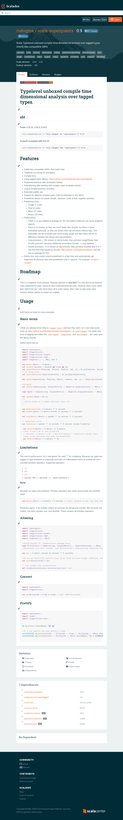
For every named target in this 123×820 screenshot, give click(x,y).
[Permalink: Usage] (19, 309)
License (22, 798)
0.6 (36, 65)
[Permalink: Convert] (19, 582)
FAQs (21, 792)
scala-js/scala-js (31, 708)
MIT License (91, 31)
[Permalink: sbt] (19, 124)
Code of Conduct (26, 795)
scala (28, 52)
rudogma (25, 30)
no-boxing (74, 57)
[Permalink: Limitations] (19, 453)
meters (56, 52)
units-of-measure (89, 52)
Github (23, 764)
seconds (36, 52)
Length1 (94, 259)
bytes (39, 57)
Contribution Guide (27, 778)
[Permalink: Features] (19, 166)
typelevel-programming (71, 52)
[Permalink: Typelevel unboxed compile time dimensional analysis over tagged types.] (19, 110)
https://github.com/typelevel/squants (77, 250)
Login (115, 19)
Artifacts (34, 74)
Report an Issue (26, 781)
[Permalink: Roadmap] (19, 279)
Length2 (27, 263)
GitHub (23, 36)
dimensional (46, 52)
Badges (57, 74)
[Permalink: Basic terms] (19, 324)
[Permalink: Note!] (19, 488)
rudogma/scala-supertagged (36, 697)
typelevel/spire (30, 724)
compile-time (29, 57)
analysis (47, 57)
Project (21, 74)
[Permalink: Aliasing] (19, 523)
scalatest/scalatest (32, 713)
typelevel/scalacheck (33, 718)
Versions (46, 74)
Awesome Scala (99, 19)
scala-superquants (55, 30)
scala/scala (28, 702)
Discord (24, 767)
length (19, 57)
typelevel (64, 57)
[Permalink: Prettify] (19, 609)
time (99, 52)
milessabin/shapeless (33, 692)
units (83, 57)
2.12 (34, 61)
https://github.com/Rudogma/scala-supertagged (70, 179)
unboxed (20, 52)
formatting (101, 57)
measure (91, 57)
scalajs (55, 57)
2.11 (41, 61)
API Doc (86, 19)
